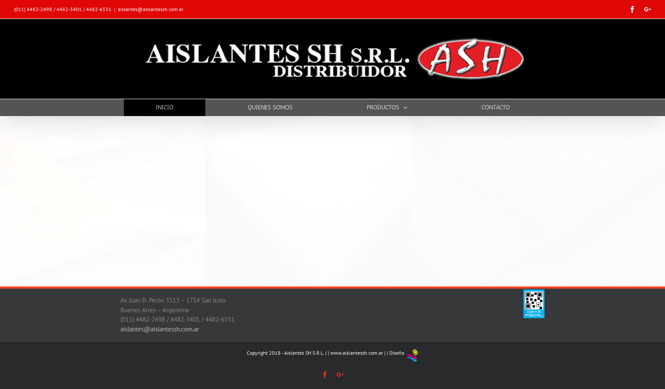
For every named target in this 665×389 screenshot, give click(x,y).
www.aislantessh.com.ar (356, 353)
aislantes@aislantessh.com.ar (150, 9)
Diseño (396, 353)
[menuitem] (170, 107)
